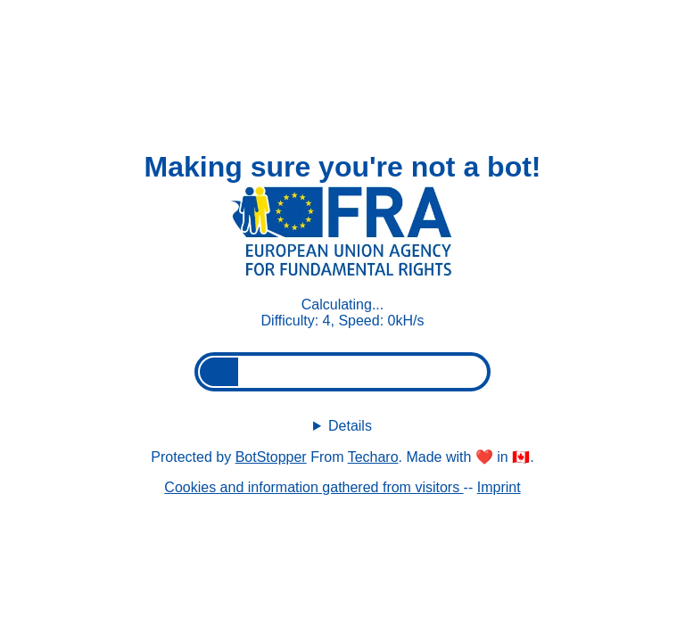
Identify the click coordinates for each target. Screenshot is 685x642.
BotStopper (271, 457)
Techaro (373, 457)
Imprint (499, 487)
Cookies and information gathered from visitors (313, 487)
